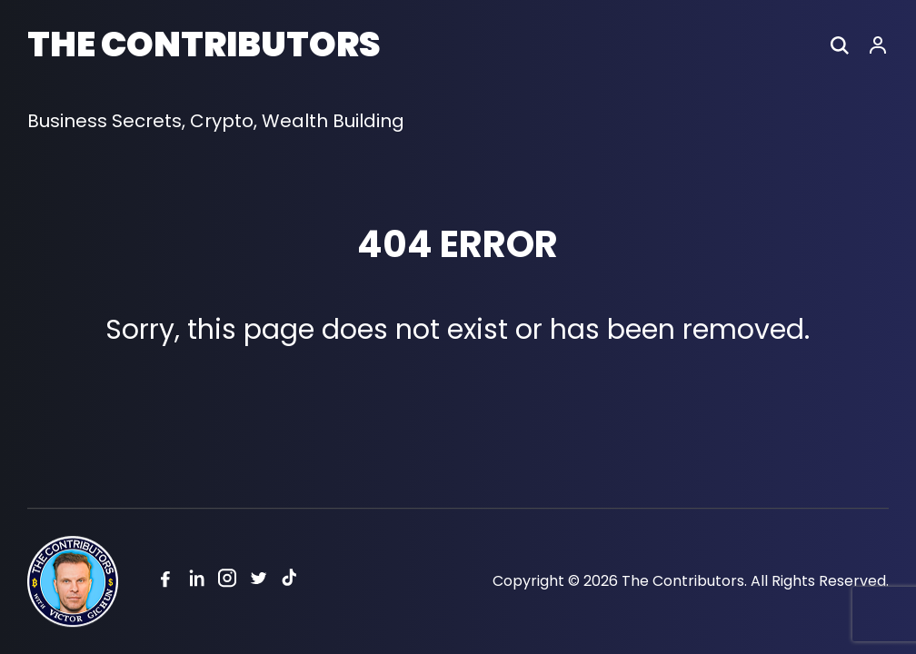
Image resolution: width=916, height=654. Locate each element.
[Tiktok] (289, 582)
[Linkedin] (196, 582)
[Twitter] (258, 582)
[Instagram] (227, 582)
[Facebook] (165, 582)
